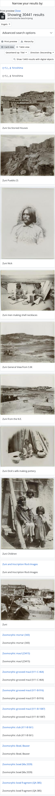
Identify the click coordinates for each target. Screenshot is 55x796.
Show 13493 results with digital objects (34, 59)
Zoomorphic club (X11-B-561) (17, 724)
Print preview (9, 41)
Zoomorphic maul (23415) (16, 651)
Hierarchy (27, 41)
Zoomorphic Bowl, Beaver (16, 743)
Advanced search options (19, 33)
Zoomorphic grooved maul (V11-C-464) (23, 669)
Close (18, 10)
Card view (7, 47)
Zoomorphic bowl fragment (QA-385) (21, 780)
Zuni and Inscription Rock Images (20, 562)
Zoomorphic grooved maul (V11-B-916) (23, 687)
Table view (22, 47)
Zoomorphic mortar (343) (16, 632)
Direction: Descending (41, 52)
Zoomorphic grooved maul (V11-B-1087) (23, 706)
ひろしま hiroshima (12, 67)
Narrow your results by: (27, 3)
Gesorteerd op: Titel (15, 52)
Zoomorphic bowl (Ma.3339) (17, 761)
